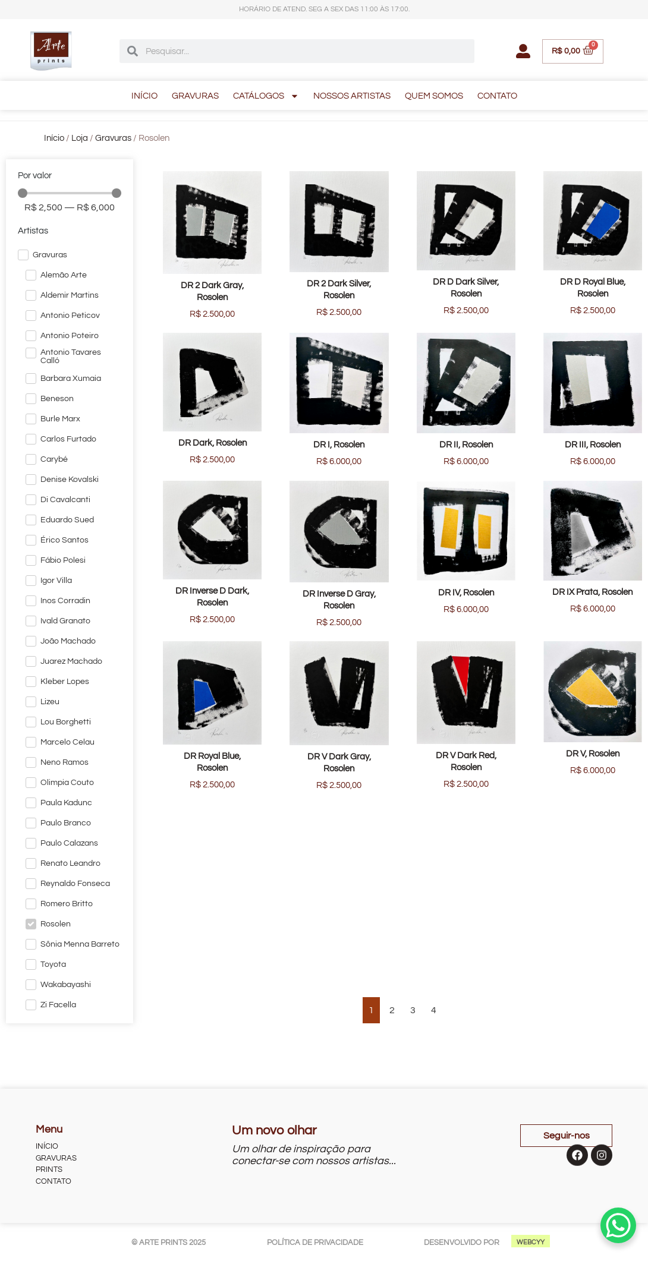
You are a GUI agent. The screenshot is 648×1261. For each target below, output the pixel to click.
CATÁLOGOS (266, 96)
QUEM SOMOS (434, 96)
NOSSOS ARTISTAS (352, 96)
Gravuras (113, 138)
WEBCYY (531, 1242)
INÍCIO (144, 96)
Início (54, 138)
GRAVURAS (195, 96)
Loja (79, 138)
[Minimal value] (69, 193)
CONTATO (497, 96)
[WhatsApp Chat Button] (618, 1225)
